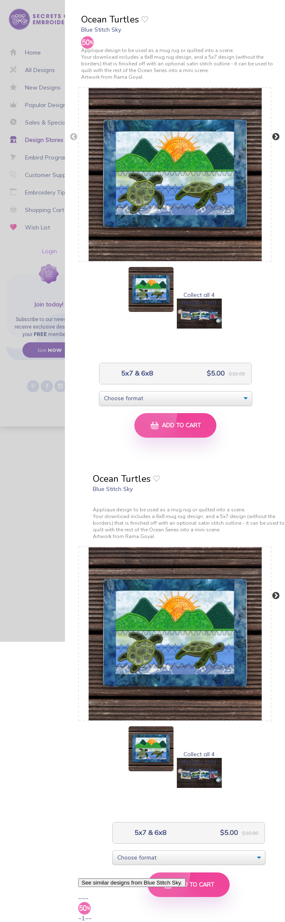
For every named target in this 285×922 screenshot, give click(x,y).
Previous (73, 137)
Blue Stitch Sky (101, 29)
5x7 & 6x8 (136, 373)
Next (276, 137)
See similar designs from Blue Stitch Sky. (132, 883)
